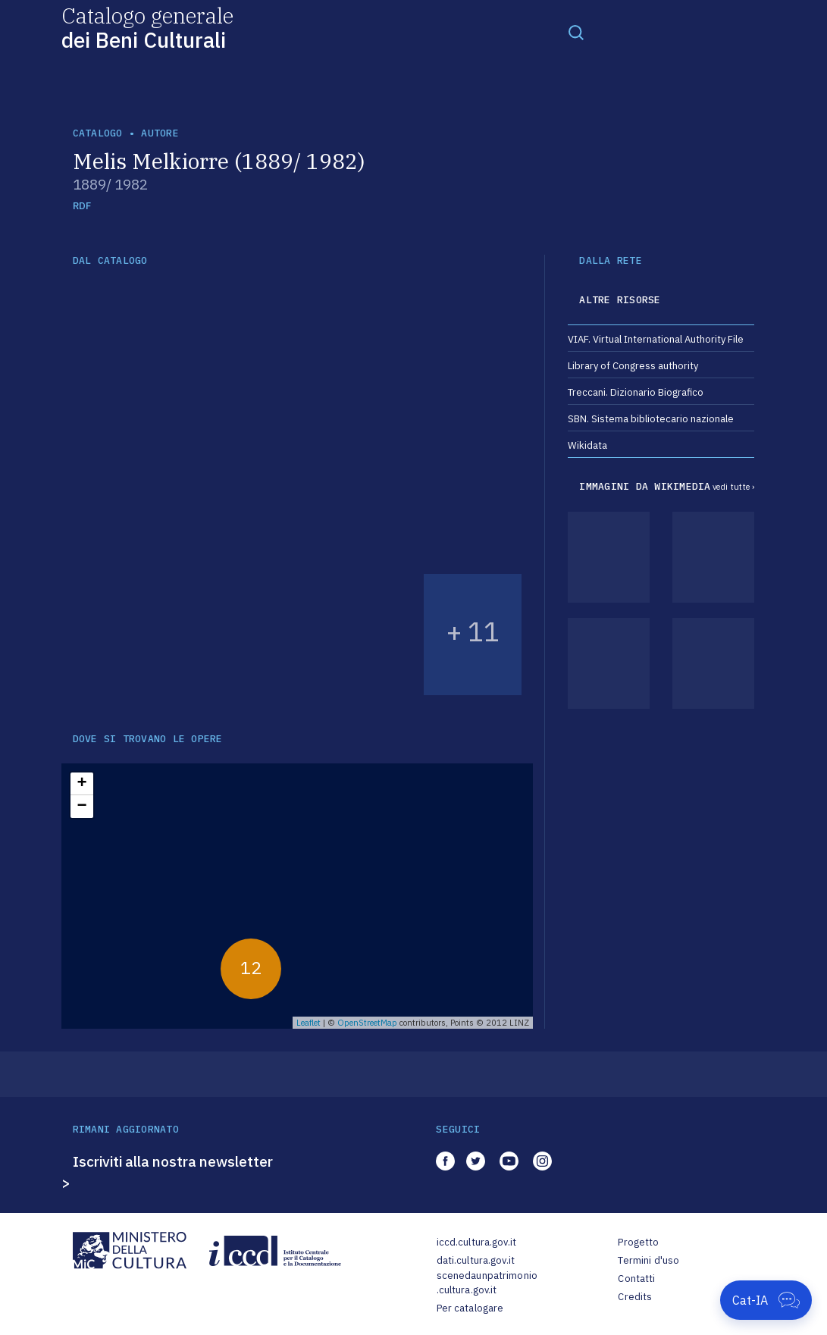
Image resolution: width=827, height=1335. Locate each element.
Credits (635, 1296)
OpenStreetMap (367, 1022)
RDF (82, 205)
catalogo (98, 133)
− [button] (81, 806)
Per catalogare (470, 1308)
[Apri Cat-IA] (766, 1300)
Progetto (638, 1242)
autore (160, 133)
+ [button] (81, 783)
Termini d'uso (648, 1260)
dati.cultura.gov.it (476, 1260)
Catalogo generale (147, 27)
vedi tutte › (734, 486)
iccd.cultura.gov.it (476, 1242)
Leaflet (308, 1022)
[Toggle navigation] (576, 32)
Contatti (636, 1278)
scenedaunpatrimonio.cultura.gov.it (487, 1283)
